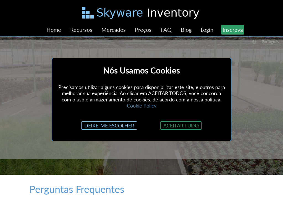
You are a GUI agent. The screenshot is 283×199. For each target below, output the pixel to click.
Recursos (81, 29)
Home (53, 29)
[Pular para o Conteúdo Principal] (141, 14)
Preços (143, 29)
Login (207, 29)
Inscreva (232, 29)
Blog (186, 29)
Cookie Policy (141, 106)
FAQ (166, 29)
